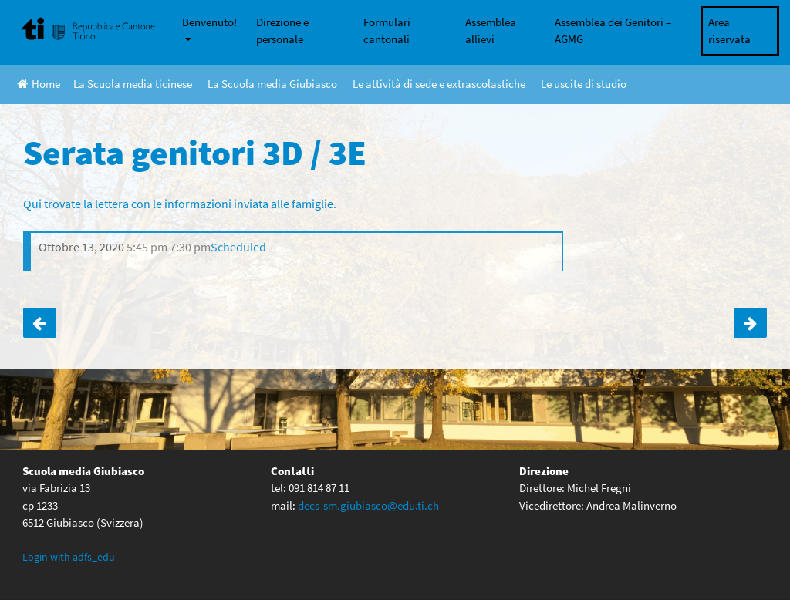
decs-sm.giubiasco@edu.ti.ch (368, 505)
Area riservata (729, 31)
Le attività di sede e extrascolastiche (439, 83)
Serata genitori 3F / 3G (39, 323)
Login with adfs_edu (68, 557)
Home (38, 83)
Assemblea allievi (490, 31)
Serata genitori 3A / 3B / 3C (750, 323)
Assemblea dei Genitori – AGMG (613, 31)
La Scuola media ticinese (132, 83)
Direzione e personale (282, 31)
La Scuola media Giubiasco (272, 83)
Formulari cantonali (386, 31)
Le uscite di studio (583, 83)
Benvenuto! (209, 22)
